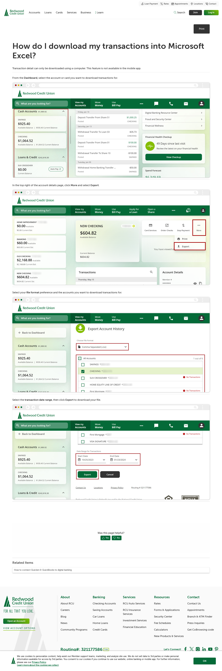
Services (80, 12)
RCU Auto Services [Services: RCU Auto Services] (134, 603)
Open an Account (16, 621)
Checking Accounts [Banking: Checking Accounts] (104, 603)
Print (201, 28)
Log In (211, 12)
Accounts (35, 12)
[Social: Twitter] (191, 649)
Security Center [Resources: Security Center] (163, 616)
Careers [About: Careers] (65, 610)
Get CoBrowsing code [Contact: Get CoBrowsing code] (200, 629)
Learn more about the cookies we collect (38, 665)
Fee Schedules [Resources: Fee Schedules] (162, 623)
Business (97, 12)
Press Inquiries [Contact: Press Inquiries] (195, 623)
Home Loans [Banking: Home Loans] (100, 623)
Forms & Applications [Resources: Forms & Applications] (167, 610)
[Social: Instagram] (197, 649)
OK (204, 661)
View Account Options (19, 628)
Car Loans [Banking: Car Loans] (99, 616)
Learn (113, 12)
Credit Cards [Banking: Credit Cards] (100, 629)
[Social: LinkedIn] (204, 649)
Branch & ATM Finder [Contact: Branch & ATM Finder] (199, 616)
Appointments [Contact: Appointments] (195, 610)
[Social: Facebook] (185, 649)
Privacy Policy (39, 662)
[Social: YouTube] (210, 649)
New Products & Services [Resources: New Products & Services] (169, 636)
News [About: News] (64, 623)
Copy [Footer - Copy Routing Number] (106, 649)
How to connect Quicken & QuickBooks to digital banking (43, 570)
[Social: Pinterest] (216, 649)
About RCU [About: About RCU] (67, 603)
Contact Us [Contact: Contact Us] (194, 603)
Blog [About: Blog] (63, 616)
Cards (65, 12)
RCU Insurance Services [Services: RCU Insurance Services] (132, 612)
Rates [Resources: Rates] (157, 603)
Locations (197, 4)
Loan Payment (149, 4)
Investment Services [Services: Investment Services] (135, 620)
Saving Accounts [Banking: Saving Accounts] (103, 610)
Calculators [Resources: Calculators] (161, 629)
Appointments (179, 4)
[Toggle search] (179, 13)
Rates (164, 4)
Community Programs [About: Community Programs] (74, 629)
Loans (51, 12)
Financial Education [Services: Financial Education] (134, 627)
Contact (211, 4)
